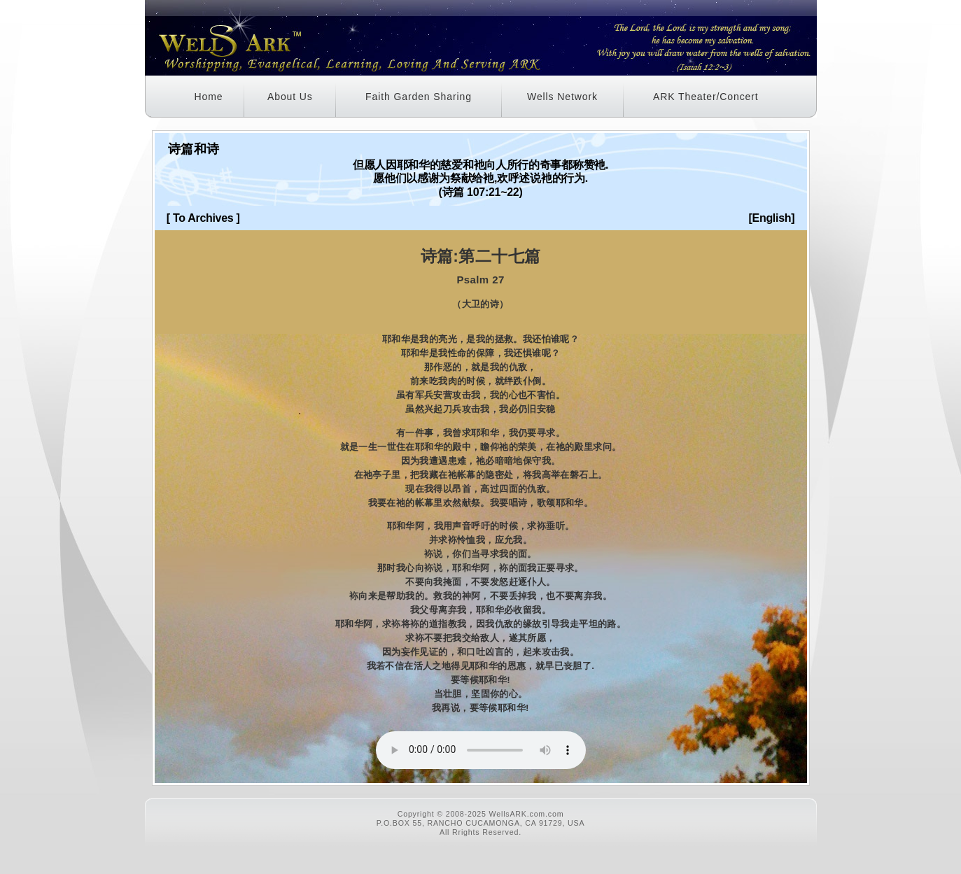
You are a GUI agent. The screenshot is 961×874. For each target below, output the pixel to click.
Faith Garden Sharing (418, 96)
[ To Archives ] (203, 218)
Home (209, 96)
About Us (290, 96)
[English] (772, 218)
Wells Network (562, 96)
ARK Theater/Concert (706, 96)
